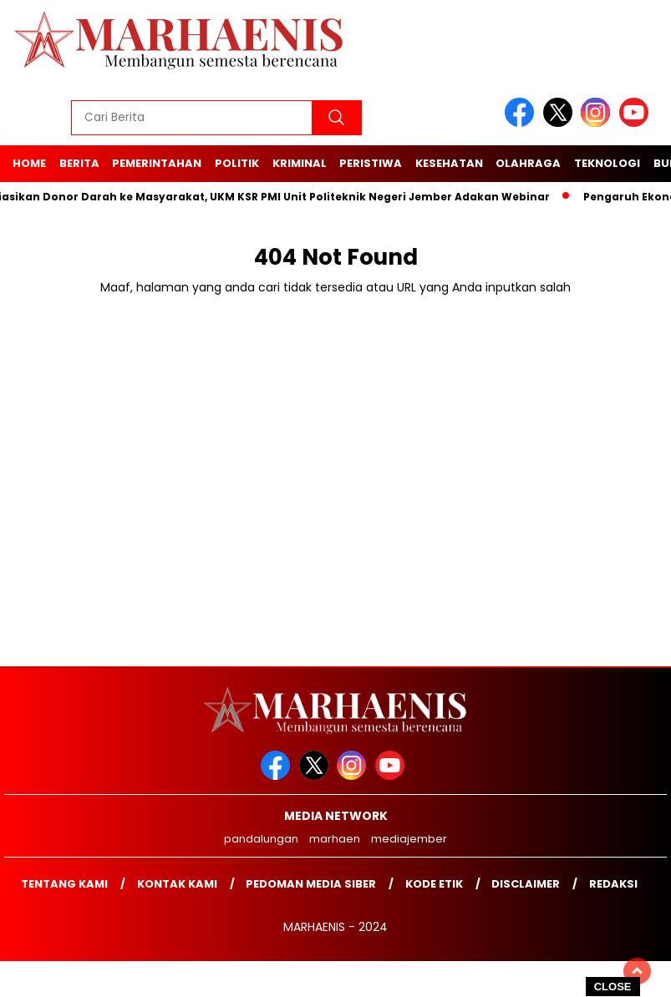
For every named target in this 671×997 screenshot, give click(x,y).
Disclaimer (525, 884)
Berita (79, 163)
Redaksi (613, 884)
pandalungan (261, 839)
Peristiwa (370, 163)
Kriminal (299, 163)
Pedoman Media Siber (311, 884)
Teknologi (607, 163)
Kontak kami (177, 884)
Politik (237, 163)
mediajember (409, 839)
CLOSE (613, 986)
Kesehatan (449, 163)
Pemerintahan (156, 163)
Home (29, 163)
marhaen (334, 839)
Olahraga (528, 163)
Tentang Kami (64, 884)
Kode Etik (434, 884)
